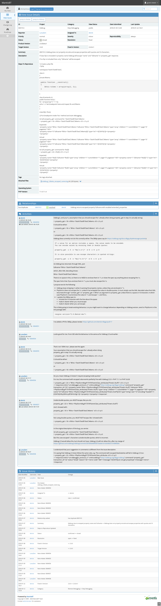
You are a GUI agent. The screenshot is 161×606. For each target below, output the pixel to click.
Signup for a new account (44, 9)
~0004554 (32, 339)
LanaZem (42, 33)
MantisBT (30, 596)
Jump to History (38, 19)
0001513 (38, 207)
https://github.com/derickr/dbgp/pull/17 (97, 322)
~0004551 (35, 326)
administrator (27, 601)
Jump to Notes (25, 19)
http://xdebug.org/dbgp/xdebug (112, 385)
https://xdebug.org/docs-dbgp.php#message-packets (126, 238)
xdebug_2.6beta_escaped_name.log (55, 181)
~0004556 (32, 380)
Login (32, 9)
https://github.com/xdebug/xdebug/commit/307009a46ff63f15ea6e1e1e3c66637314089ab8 (86, 443)
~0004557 (35, 404)
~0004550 (35, 222)
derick (91, 33)
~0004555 (35, 351)
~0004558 (32, 454)
